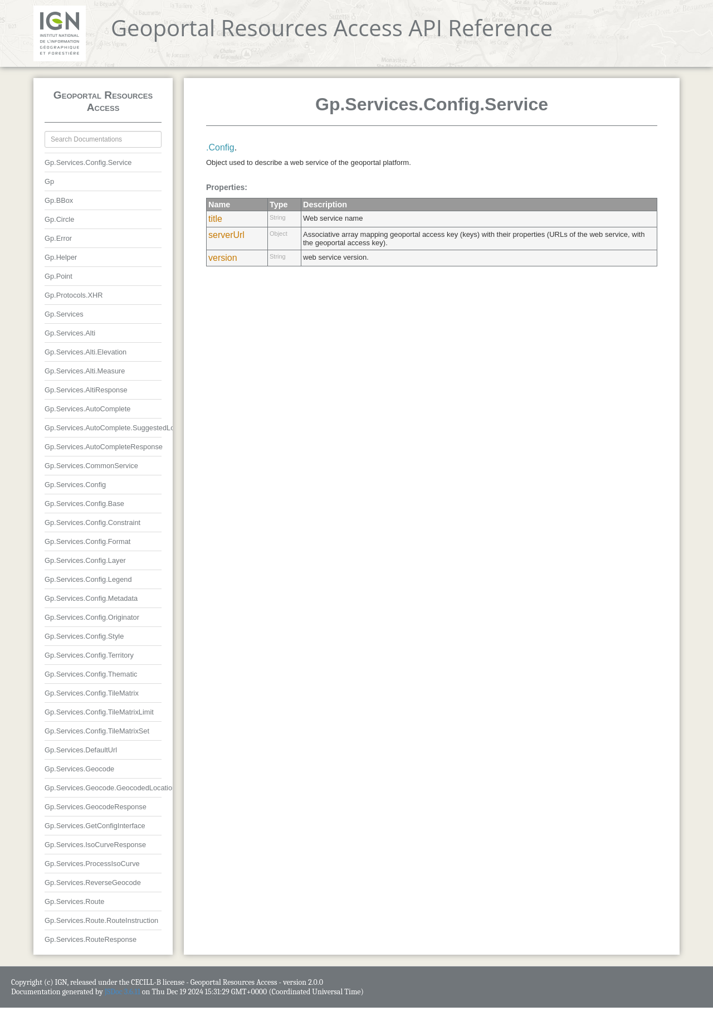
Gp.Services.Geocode (79, 769)
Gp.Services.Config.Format (87, 541)
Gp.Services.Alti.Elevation (85, 352)
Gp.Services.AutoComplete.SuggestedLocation (119, 428)
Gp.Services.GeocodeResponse (95, 807)
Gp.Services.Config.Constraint (92, 522)
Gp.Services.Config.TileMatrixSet (97, 731)
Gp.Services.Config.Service (88, 162)
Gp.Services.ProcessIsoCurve (92, 863)
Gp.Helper (61, 257)
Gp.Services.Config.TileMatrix (92, 693)
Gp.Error (58, 238)
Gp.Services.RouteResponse (90, 939)
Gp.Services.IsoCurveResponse (95, 844)
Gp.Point (58, 276)
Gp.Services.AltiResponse (86, 390)
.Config (220, 147)
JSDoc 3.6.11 (122, 991)
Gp (49, 181)
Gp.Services (64, 314)
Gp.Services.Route (74, 901)
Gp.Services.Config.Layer (85, 560)
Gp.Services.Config (75, 484)
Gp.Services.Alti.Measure (85, 371)
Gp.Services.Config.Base (84, 503)
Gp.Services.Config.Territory (89, 655)
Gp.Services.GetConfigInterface (95, 825)
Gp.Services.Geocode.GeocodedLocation (110, 788)
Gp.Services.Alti (70, 333)
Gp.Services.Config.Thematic (91, 674)
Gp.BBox (59, 200)
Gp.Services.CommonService (91, 465)
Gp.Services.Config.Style (84, 636)
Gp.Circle (59, 219)
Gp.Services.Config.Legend (88, 579)
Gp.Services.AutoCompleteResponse (104, 447)
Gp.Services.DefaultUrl (81, 750)
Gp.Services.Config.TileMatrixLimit (99, 712)
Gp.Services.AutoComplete (87, 409)
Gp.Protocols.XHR (74, 295)
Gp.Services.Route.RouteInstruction (101, 920)
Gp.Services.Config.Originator (92, 617)
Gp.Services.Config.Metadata (91, 598)
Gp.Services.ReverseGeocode (93, 882)
